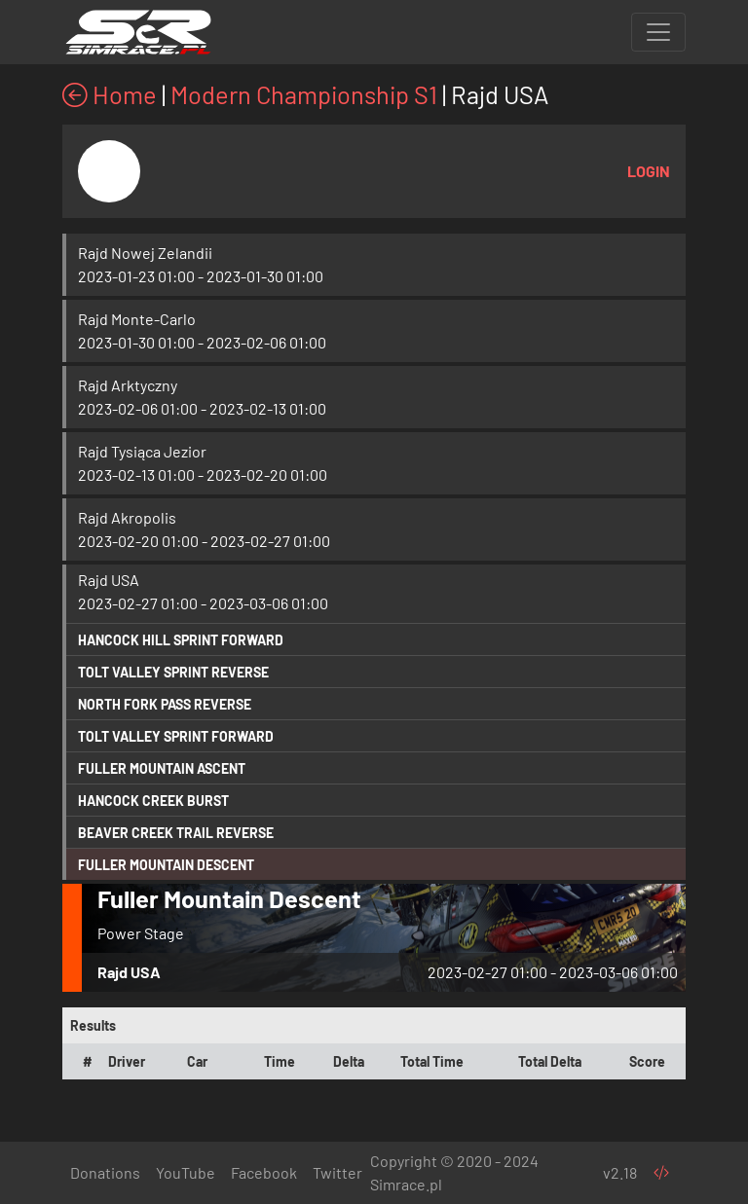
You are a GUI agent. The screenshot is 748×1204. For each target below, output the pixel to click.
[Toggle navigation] (658, 32)
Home (109, 94)
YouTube (185, 1172)
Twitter (337, 1172)
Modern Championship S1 (303, 94)
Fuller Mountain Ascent (161, 768)
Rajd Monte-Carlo (137, 319)
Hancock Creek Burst (153, 800)
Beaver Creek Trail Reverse (176, 832)
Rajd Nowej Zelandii (145, 252)
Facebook (264, 1172)
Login (648, 171)
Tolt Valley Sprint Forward (176, 736)
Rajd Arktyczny (127, 385)
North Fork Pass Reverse (164, 704)
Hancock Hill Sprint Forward (180, 640)
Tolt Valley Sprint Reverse (173, 672)
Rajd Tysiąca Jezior (142, 451)
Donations (105, 1172)
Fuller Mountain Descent (166, 865)
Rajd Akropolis (127, 517)
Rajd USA (108, 579)
